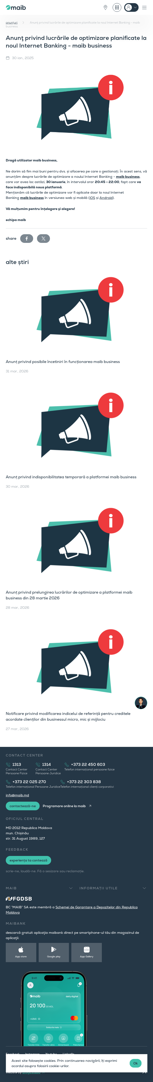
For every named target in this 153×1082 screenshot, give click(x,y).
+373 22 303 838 (84, 781)
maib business (128, 176)
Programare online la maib (64, 806)
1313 (16, 764)
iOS (92, 198)
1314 (46, 764)
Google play (54, 956)
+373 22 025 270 (29, 781)
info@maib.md (17, 795)
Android (106, 198)
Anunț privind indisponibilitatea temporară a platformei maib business (71, 477)
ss (42, 198)
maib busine (30, 198)
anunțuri (12, 23)
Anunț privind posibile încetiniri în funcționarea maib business (63, 361)
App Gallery (86, 956)
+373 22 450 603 (88, 764)
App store (21, 956)
